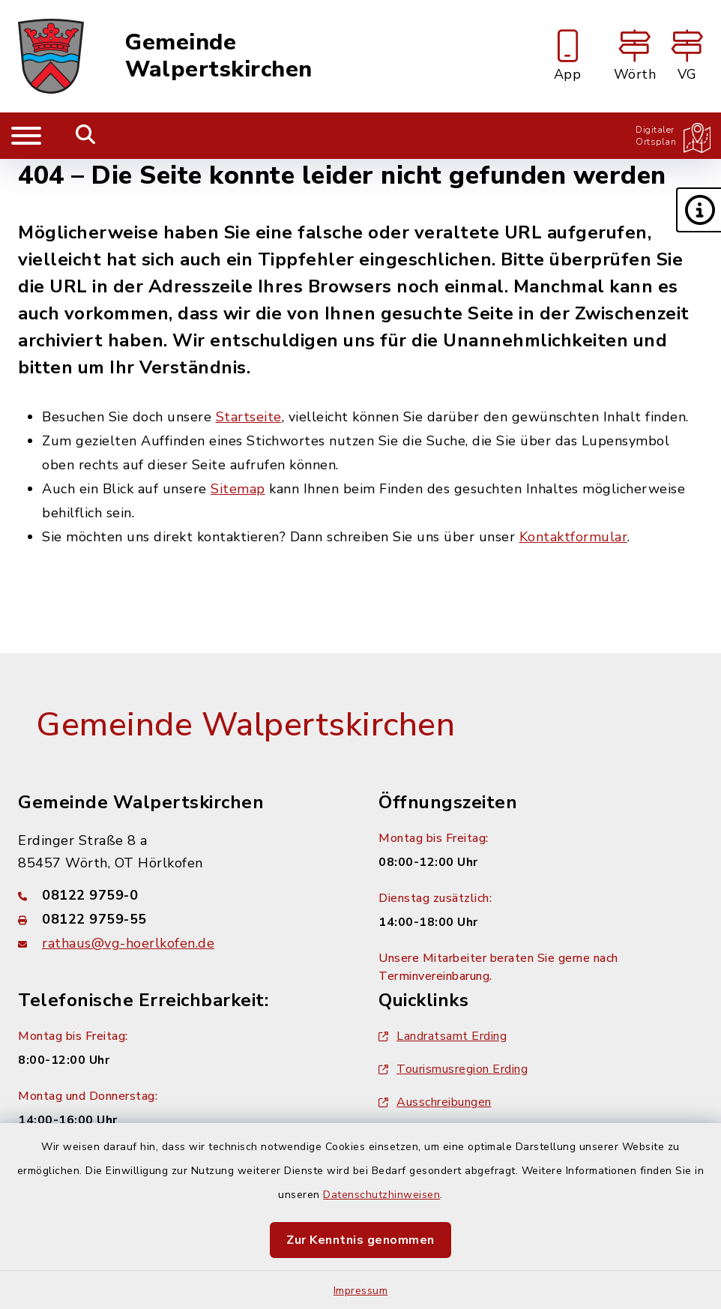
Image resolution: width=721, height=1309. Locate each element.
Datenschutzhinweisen (381, 1195)
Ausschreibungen (435, 1102)
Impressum (361, 1291)
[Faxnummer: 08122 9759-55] (180, 919)
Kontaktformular (573, 537)
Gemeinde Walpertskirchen (219, 56)
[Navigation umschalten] (26, 135)
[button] (698, 209)
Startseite (249, 417)
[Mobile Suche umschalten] (85, 135)
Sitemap (238, 489)
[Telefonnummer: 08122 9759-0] (180, 895)
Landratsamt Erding (442, 1036)
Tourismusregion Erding (453, 1069)
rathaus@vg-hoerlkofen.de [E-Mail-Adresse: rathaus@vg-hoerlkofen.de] (128, 943)
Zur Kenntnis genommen (360, 1240)
